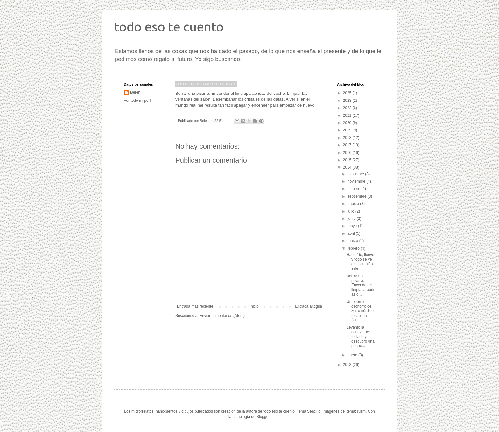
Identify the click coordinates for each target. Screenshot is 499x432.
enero (353, 355)
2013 (348, 364)
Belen (135, 92)
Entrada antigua (308, 306)
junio (352, 218)
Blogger (263, 417)
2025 (348, 93)
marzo (353, 241)
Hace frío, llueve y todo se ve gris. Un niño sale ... (360, 262)
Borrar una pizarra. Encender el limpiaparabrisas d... (361, 285)
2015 (348, 160)
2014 (348, 167)
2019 (348, 130)
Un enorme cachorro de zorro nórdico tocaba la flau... (360, 310)
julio (351, 211)
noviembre (357, 181)
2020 (348, 123)
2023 (348, 100)
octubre (354, 188)
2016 (348, 152)
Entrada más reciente (195, 306)
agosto (354, 203)
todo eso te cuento (169, 27)
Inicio (254, 306)
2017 (348, 145)
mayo (353, 226)
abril (352, 233)
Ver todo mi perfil (138, 100)
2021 (348, 115)
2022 (348, 108)
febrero (354, 248)
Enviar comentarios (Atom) (222, 315)
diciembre (356, 174)
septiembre (358, 196)
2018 (348, 138)
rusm (361, 411)
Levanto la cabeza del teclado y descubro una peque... (361, 336)
